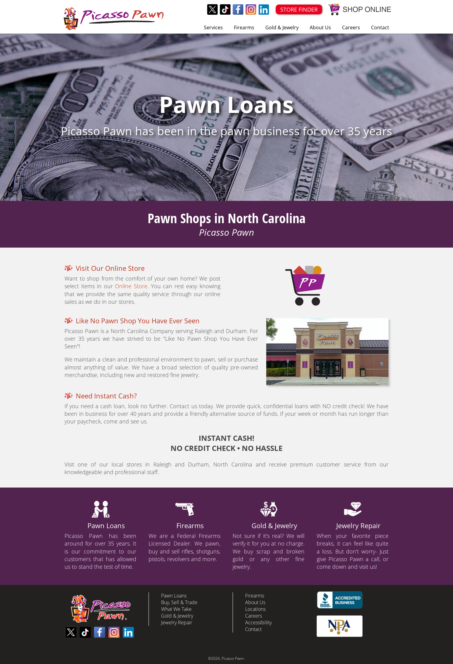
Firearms (244, 27)
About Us (320, 27)
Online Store (131, 286)
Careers (351, 27)
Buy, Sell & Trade (179, 602)
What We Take (176, 609)
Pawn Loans (106, 525)
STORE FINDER (299, 9)
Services (213, 27)
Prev (8, 117)
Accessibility (258, 622)
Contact (380, 27)
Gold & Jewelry (282, 27)
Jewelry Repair (358, 525)
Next (445, 117)
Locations (255, 609)
